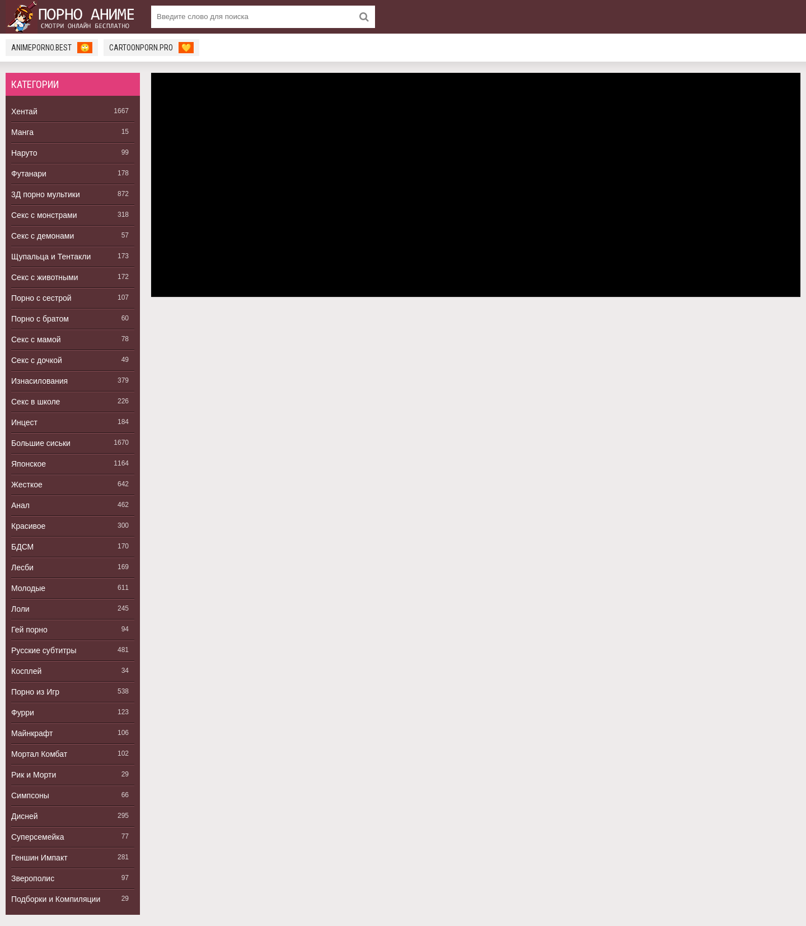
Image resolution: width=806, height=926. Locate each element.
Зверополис (32, 878)
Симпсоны (30, 795)
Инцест (24, 422)
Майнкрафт (32, 733)
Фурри (22, 712)
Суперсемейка (37, 836)
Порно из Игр (35, 691)
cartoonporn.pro (151, 47)
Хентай (24, 111)
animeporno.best (51, 47)
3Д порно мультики (45, 194)
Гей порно (29, 629)
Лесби (22, 567)
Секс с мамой (36, 339)
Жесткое (27, 484)
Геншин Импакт (39, 857)
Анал (20, 505)
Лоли (20, 608)
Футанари (28, 173)
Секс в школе (35, 401)
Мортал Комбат (39, 754)
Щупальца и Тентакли (51, 256)
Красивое (28, 526)
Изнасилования (39, 380)
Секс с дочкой (36, 360)
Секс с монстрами (44, 215)
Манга (22, 132)
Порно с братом (40, 318)
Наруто (24, 152)
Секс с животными (44, 277)
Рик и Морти (33, 774)
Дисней (24, 816)
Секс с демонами (42, 235)
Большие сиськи (41, 443)
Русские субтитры (43, 650)
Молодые (28, 588)
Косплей (26, 671)
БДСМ (22, 546)
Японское (28, 463)
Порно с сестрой (41, 298)
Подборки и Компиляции (55, 899)
